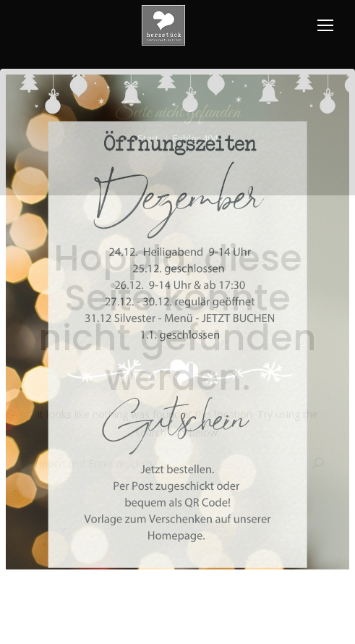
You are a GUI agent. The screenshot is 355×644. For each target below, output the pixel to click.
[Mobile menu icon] (325, 25)
